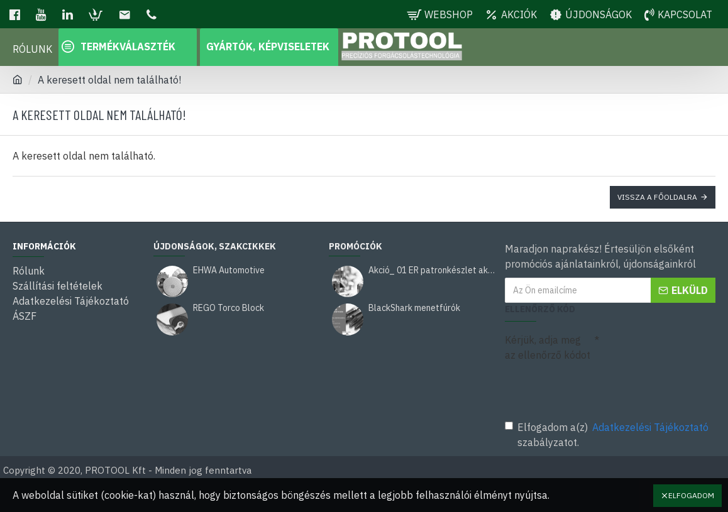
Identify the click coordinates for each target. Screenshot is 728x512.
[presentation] (593, 388)
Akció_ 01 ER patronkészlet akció (432, 270)
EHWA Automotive (229, 270)
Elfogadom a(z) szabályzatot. (607, 434)
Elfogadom (691, 495)
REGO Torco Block (228, 308)
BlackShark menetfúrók (414, 308)
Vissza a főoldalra (657, 197)
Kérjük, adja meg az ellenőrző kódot (547, 347)
